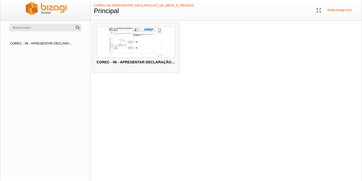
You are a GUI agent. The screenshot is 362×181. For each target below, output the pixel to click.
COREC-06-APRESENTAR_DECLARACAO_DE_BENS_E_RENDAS (144, 5)
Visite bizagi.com (339, 10)
